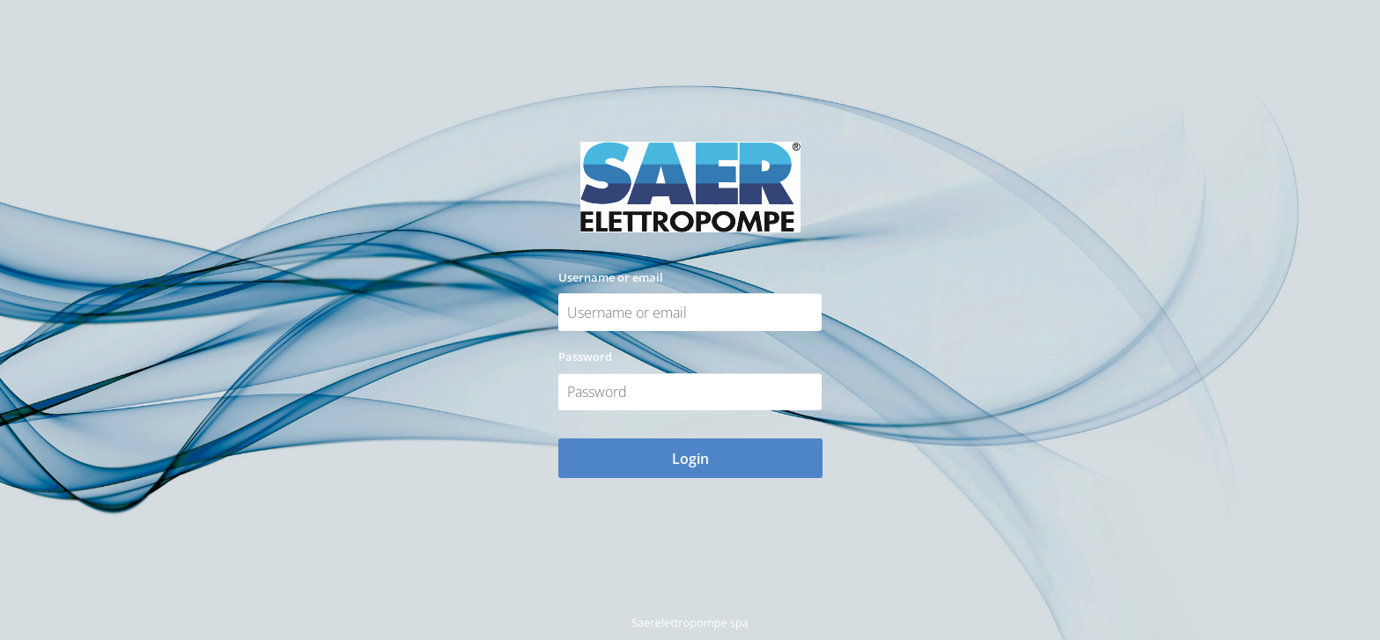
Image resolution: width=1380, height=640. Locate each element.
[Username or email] (690, 312)
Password (585, 356)
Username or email (610, 277)
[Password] (690, 392)
